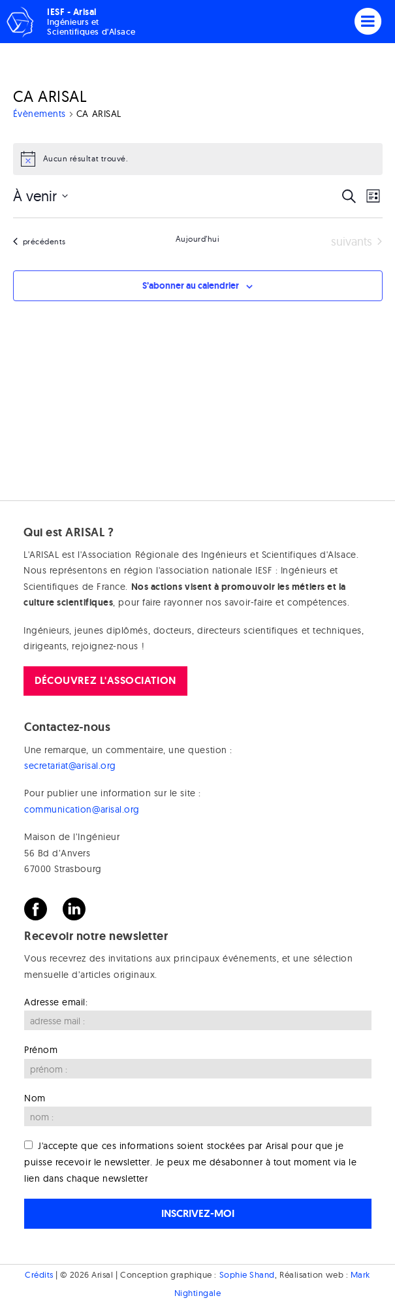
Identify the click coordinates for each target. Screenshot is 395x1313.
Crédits (39, 1274)
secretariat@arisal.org (70, 765)
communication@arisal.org (82, 809)
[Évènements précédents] (39, 242)
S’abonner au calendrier (190, 285)
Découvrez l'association (105, 680)
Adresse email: (56, 1002)
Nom (35, 1098)
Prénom (40, 1050)
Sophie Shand (247, 1274)
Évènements (39, 114)
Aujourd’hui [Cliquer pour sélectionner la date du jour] (198, 239)
